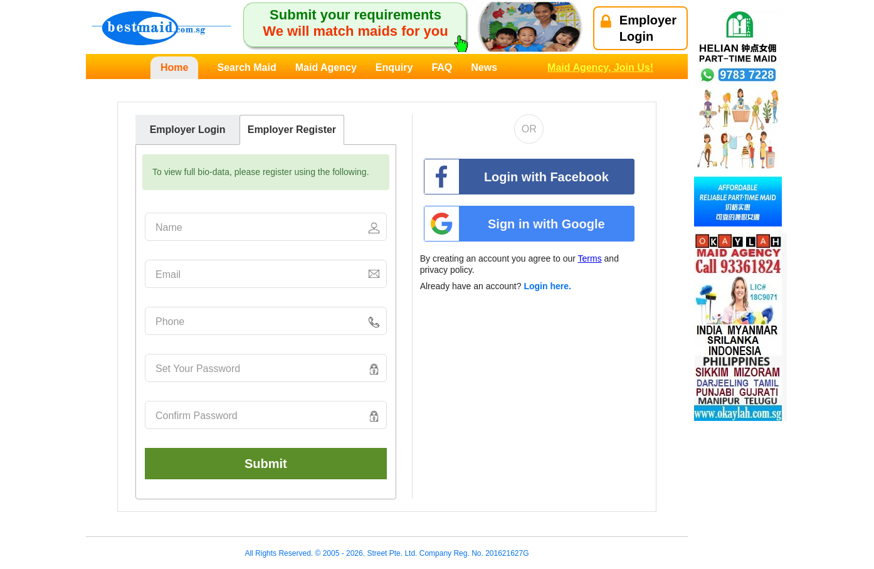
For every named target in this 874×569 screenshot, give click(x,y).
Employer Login (188, 129)
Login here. (547, 286)
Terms (590, 258)
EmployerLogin (639, 28)
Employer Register (292, 129)
